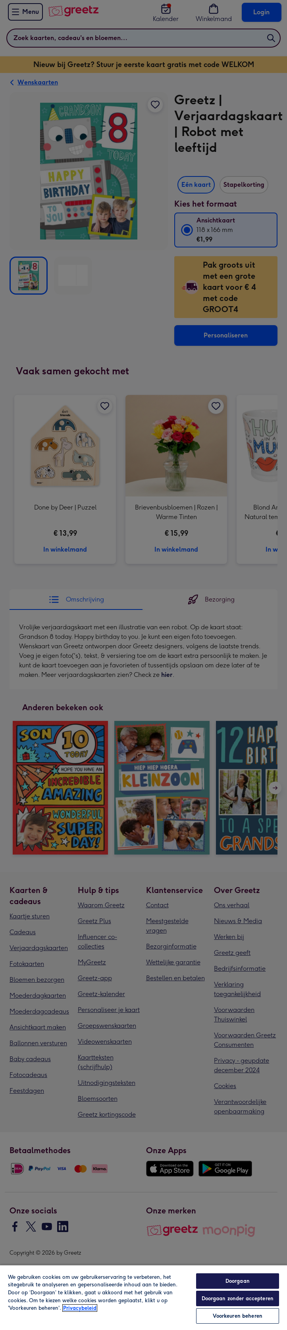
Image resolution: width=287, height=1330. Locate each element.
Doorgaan (237, 1281)
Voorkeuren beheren (237, 1316)
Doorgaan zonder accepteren (238, 1298)
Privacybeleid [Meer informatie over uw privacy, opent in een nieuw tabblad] (79, 1308)
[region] (143, 1297)
